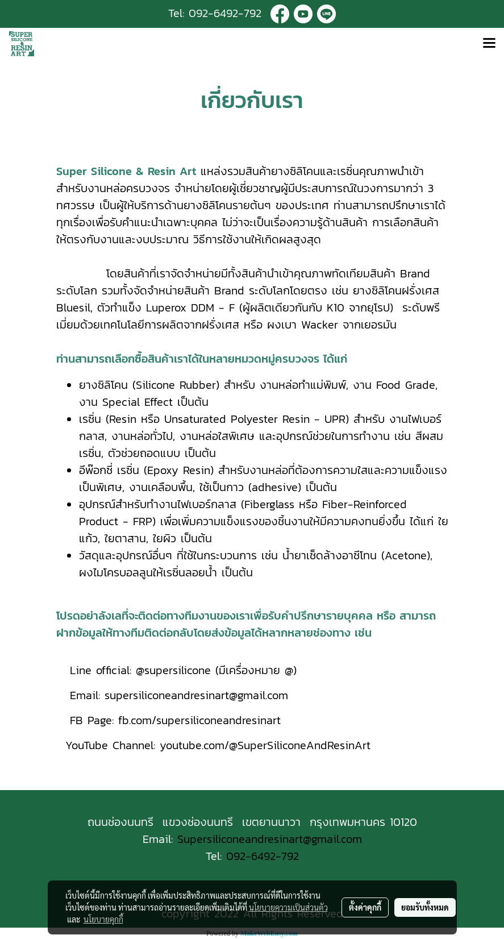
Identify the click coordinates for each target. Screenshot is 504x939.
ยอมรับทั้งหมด (425, 907)
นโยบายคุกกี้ (103, 919)
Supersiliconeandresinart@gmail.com (269, 838)
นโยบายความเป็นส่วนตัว (288, 907)
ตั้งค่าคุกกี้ (365, 907)
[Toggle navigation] (489, 43)
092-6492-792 (225, 13)
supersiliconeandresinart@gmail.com (196, 695)
